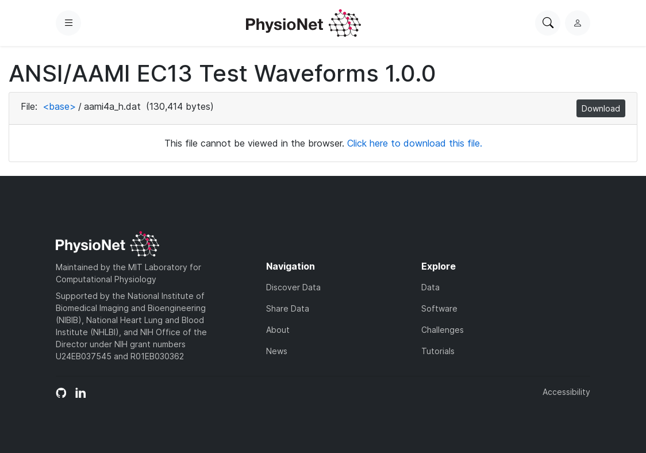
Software (439, 308)
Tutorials (438, 351)
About (278, 330)
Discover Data (293, 287)
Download (601, 108)
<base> (59, 106)
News (276, 351)
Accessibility (566, 392)
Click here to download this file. (414, 143)
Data (430, 287)
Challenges (442, 330)
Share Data (287, 308)
